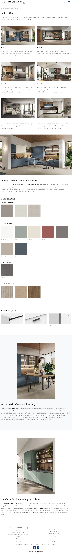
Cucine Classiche (54, 531)
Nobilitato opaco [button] (7, 224)
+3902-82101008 (19, 532)
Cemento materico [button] (8, 202)
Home (2, 8)
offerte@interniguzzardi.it (20, 534)
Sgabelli (18, 541)
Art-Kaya (19, 8)
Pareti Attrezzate (54, 533)
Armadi (54, 541)
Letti (54, 539)
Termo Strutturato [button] (8, 283)
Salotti (54, 537)
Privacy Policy (51, 544)
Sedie (18, 537)
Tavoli (18, 539)
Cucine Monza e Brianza (10, 8)
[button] (2, 167)
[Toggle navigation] (69, 2)
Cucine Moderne (54, 529)
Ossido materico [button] (7, 262)
